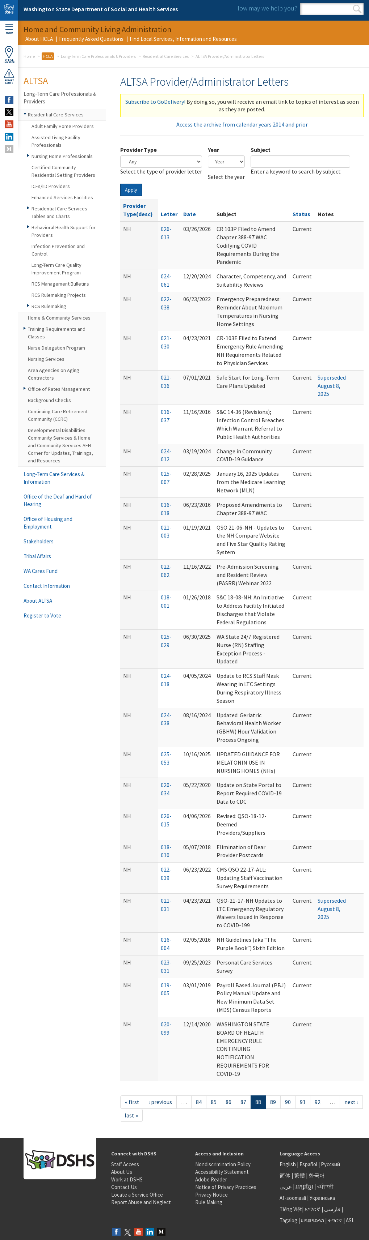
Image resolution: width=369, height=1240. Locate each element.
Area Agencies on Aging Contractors (53, 374)
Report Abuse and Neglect (141, 1202)
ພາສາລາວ (312, 1220)
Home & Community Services (59, 318)
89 (273, 1102)
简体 (285, 1175)
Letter (169, 214)
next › (351, 1102)
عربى (286, 1186)
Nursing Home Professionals (62, 156)
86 (228, 1102)
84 (199, 1102)
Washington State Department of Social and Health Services (101, 9)
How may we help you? (266, 8)
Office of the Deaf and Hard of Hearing (58, 500)
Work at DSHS (127, 1179)
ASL (350, 1220)
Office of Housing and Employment (48, 523)
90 (288, 1102)
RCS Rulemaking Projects (59, 295)
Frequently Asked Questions (91, 38)
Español (308, 1164)
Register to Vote (42, 615)
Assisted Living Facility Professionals (56, 141)
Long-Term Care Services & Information (54, 478)
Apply (131, 190)
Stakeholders (39, 541)
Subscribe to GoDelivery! (155, 101)
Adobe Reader (211, 1179)
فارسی (331, 1209)
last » (131, 1115)
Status (301, 214)
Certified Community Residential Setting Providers (63, 171)
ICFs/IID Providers (51, 186)
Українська (322, 1197)
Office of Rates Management (59, 389)
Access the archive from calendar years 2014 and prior (242, 124)
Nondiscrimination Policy (223, 1164)
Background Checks (49, 400)
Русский (330, 1164)
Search (357, 9)
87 (243, 1102)
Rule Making (208, 1202)
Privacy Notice (211, 1194)
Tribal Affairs (37, 556)
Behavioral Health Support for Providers (64, 231)
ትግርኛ (335, 1220)
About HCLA (39, 38)
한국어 (317, 1175)
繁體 (300, 1175)
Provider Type (138, 149)
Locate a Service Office (137, 1194)
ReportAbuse (9, 76)
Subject (261, 149)
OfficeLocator (9, 55)
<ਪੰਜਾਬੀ (325, 1186)
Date (189, 214)
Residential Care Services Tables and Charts (59, 212)
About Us (121, 1171)
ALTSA (36, 80)
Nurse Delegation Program (56, 348)
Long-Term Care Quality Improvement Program (56, 269)
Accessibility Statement (222, 1171)
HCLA (48, 56)
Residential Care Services (166, 56)
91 (303, 1102)
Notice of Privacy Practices (225, 1187)
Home (29, 56)
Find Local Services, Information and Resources (183, 38)
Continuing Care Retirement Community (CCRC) (58, 415)
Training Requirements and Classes (56, 333)
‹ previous (160, 1102)
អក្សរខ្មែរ (304, 1186)
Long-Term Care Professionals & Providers (98, 56)
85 (214, 1102)
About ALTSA (38, 600)
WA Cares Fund (41, 571)
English (288, 1164)
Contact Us (124, 1187)
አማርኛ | (314, 1209)
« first (132, 1102)
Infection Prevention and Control (58, 250)
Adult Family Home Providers (63, 126)
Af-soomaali (293, 1197)
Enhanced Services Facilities (62, 197)
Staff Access (125, 1164)
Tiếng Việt (291, 1209)
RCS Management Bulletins (60, 284)
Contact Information (47, 585)
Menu (9, 29)
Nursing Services (46, 359)
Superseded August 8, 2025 (332, 386)
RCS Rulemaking (49, 306)
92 (317, 1102)
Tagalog (288, 1220)
